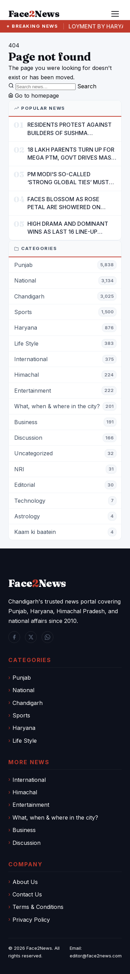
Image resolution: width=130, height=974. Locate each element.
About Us (25, 881)
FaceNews (37, 583)
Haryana (23, 727)
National (23, 690)
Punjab (21, 677)
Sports (21, 715)
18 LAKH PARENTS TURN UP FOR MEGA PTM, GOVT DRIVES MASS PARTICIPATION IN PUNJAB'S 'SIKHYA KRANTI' (71, 154)
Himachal (24, 792)
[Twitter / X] (31, 637)
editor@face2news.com (96, 955)
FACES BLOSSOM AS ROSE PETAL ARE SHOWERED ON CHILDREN (64, 203)
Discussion (26, 842)
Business (24, 829)
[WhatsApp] (47, 637)
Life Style (24, 740)
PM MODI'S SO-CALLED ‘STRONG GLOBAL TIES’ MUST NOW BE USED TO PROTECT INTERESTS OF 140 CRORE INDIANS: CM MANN (68, 178)
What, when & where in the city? (55, 817)
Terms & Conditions (37, 906)
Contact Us (27, 894)
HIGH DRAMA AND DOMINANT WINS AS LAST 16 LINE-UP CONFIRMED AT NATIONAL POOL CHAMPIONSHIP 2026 (67, 228)
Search (86, 86)
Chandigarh (27, 702)
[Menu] (115, 13)
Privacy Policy (31, 919)
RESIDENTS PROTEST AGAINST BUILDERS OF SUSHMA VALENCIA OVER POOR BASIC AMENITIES (69, 129)
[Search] (46, 86)
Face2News (39, 948)
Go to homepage (33, 95)
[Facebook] (14, 637)
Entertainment (30, 804)
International (29, 779)
